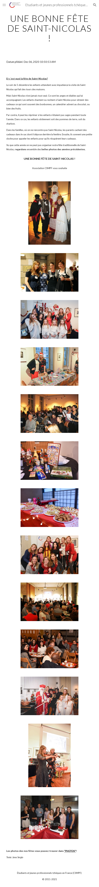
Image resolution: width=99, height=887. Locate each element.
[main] (49, 28)
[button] (4, 5)
